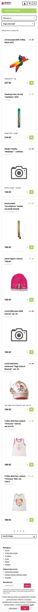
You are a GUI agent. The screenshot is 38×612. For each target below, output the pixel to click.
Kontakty (8, 578)
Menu (35, 4)
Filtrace (7, 18)
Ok (25, 608)
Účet (25, 4)
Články (7, 562)
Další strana (8, 536)
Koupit (33, 83)
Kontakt (7, 565)
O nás (7, 559)
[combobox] (18, 23)
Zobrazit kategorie (12, 11)
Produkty (8, 556)
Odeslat (27, 586)
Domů (7, 550)
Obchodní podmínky (12, 572)
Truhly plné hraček (11, 553)
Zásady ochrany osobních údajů (16, 575)
